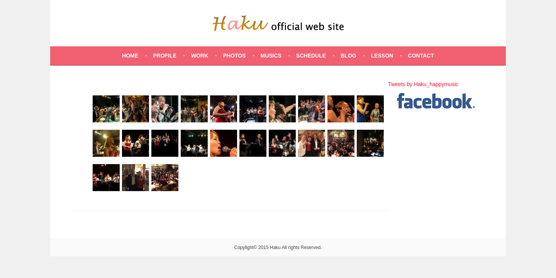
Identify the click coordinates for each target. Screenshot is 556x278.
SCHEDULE (311, 56)
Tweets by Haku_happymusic (423, 84)
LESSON (382, 56)
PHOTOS (234, 56)
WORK (199, 56)
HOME (130, 56)
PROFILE (164, 56)
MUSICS (270, 56)
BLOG (348, 56)
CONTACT (421, 56)
